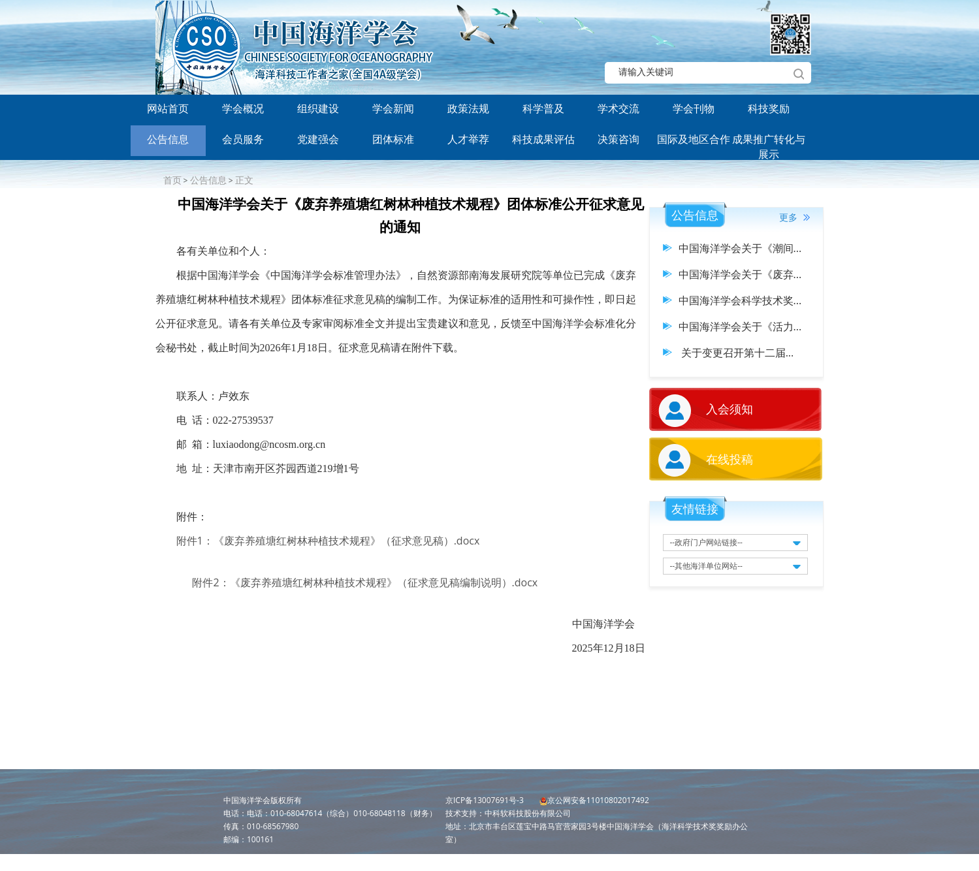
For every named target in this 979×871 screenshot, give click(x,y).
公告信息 (168, 139)
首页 (172, 180)
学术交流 (618, 108)
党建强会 (318, 139)
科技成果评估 (543, 139)
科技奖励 (769, 108)
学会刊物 (693, 108)
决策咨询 (618, 139)
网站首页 (168, 108)
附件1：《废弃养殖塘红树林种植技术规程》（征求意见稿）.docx (328, 540)
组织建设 (318, 108)
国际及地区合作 (693, 139)
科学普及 (543, 108)
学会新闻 (393, 108)
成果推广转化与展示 (768, 144)
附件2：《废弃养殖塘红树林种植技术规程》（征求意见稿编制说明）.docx (365, 582)
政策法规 (468, 108)
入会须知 (729, 409)
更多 (794, 217)
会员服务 (243, 139)
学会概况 (243, 108)
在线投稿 (729, 459)
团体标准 (393, 139)
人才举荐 (468, 139)
